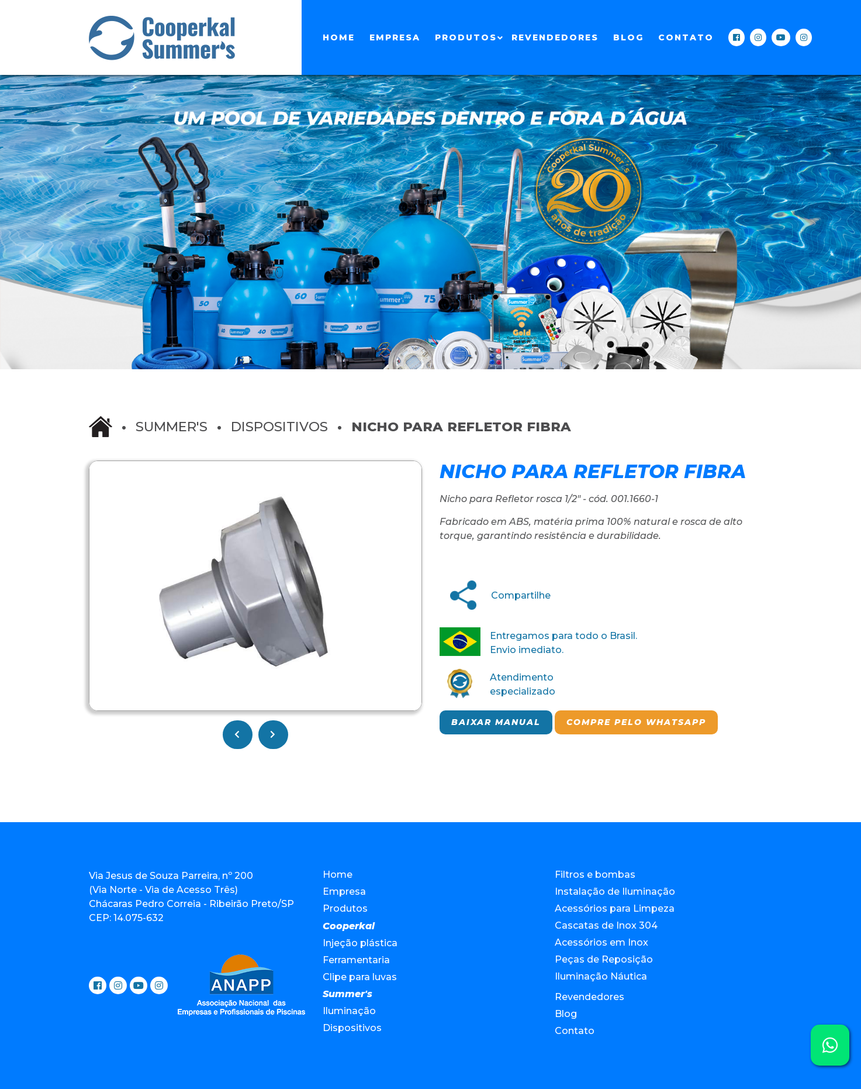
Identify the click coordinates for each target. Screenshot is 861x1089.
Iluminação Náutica (601, 976)
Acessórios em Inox (601, 942)
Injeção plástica (360, 943)
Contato (686, 37)
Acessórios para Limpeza (615, 908)
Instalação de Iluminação (615, 891)
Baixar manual (496, 722)
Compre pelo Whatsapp (636, 722)
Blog (628, 37)
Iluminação (349, 1010)
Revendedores (555, 37)
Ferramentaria (356, 960)
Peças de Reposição (604, 959)
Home (339, 37)
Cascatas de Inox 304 (606, 925)
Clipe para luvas (360, 976)
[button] (411, 471)
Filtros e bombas (595, 874)
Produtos (466, 37)
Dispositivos (279, 426)
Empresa (394, 37)
